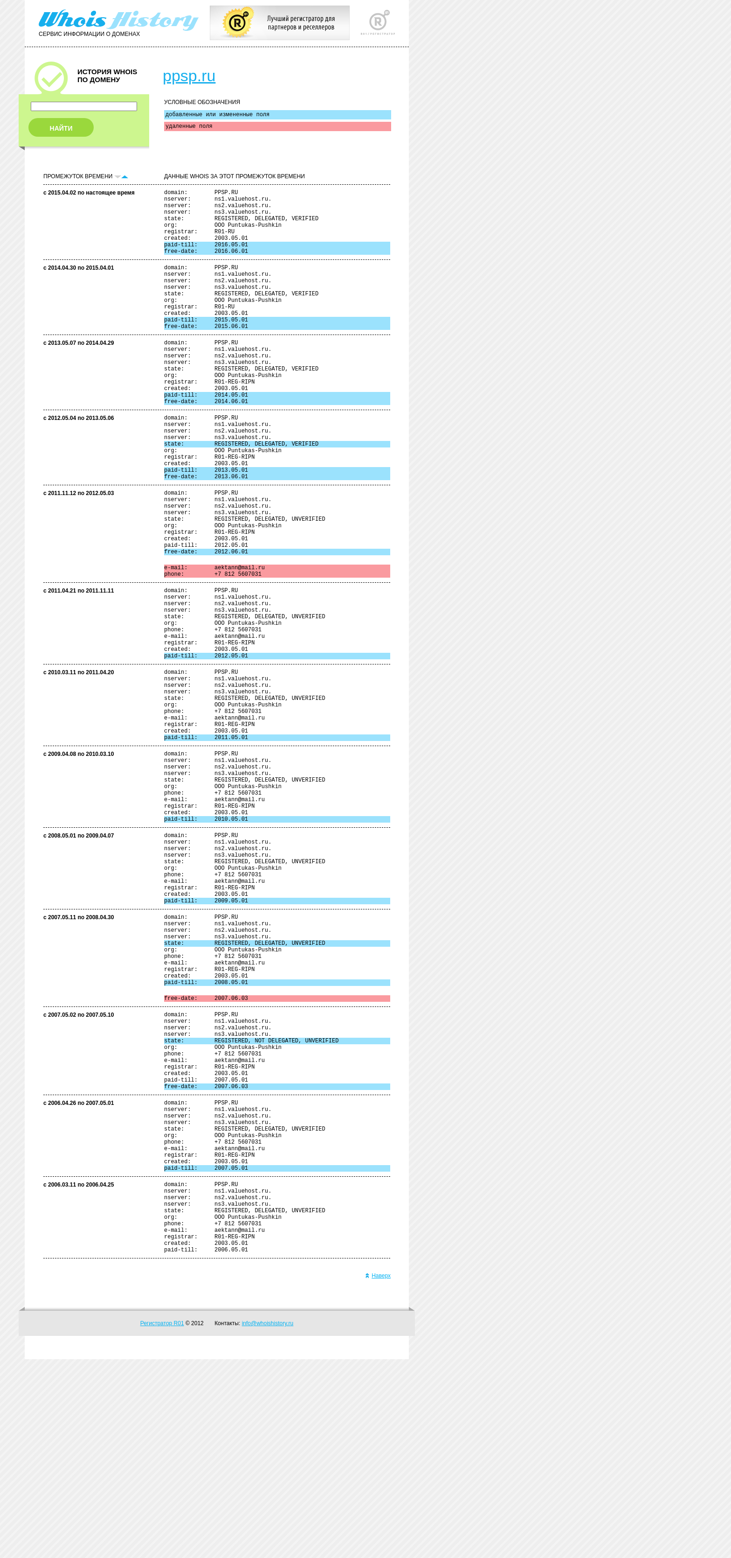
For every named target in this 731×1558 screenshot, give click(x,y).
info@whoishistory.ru (268, 1522)
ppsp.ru (189, 75)
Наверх (378, 1474)
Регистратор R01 (162, 1522)
